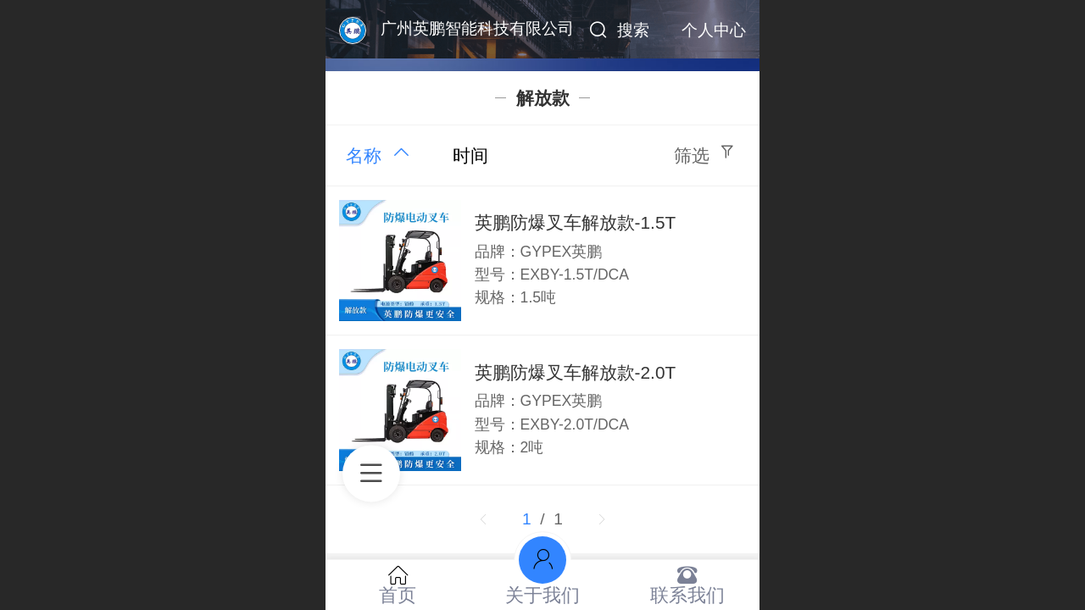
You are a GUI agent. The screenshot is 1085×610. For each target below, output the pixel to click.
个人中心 (714, 30)
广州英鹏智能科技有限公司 (477, 28)
